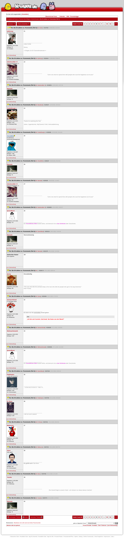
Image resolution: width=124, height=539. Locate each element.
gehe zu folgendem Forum (79, 523)
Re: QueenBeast (40, 231)
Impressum (107, 536)
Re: (37, 270)
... (104, 24)
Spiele (76, 536)
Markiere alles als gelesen (13, 525)
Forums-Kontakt (87, 525)
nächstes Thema (36, 517)
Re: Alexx (38, 473)
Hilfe (68, 16)
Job (112, 536)
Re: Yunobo (38, 498)
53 (107, 24)
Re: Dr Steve (39, 422)
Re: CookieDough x (40, 132)
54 (110, 24)
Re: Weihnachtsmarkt (41, 347)
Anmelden (25, 14)
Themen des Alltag (24, 19)
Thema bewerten (24, 24)
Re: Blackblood (39, 104)
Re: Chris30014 (39, 161)
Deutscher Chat (15, 536)
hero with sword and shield (26, 522)
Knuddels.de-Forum (12, 19)
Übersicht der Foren (51, 16)
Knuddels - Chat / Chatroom (99, 525)
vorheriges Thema (14, 517)
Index (25, 517)
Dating (80, 536)
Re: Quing (38, 296)
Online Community (88, 536)
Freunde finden (58, 536)
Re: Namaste (39, 180)
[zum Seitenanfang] (11, 55)
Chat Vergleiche (98, 536)
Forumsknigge (74, 16)
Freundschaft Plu (68, 536)
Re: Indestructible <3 (41, 85)
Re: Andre (40, 27)
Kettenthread (35, 19)
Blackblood (16, 522)
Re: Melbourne (39, 447)
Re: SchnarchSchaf (40, 327)
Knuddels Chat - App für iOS (45, 536)
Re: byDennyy (39, 58)
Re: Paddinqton (39, 398)
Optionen (11, 24)
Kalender (62, 16)
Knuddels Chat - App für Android (28, 536)
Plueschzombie (37, 522)
